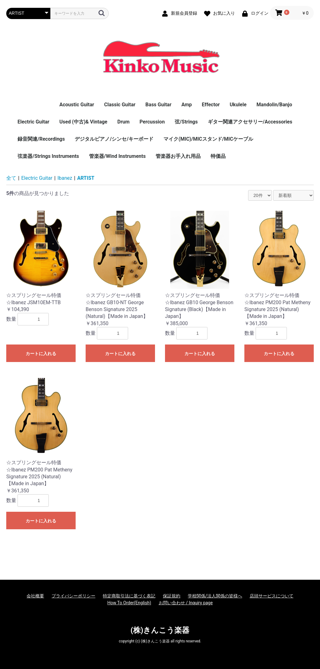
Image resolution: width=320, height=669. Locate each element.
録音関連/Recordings (41, 139)
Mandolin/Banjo (274, 105)
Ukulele (238, 105)
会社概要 (35, 595)
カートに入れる (41, 353)
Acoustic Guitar (76, 105)
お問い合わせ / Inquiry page (186, 602)
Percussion (152, 122)
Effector (211, 105)
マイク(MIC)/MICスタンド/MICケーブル (208, 139)
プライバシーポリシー (73, 595)
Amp (186, 105)
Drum (123, 122)
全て (11, 178)
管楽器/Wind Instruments (117, 156)
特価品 (218, 156)
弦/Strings (186, 122)
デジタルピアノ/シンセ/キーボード (114, 139)
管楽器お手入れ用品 (178, 156)
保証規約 (171, 595)
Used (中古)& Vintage (83, 122)
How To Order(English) (129, 602)
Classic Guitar (119, 105)
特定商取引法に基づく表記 (129, 595)
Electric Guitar (33, 122)
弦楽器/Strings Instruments (48, 156)
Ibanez (65, 178)
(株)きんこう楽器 (160, 630)
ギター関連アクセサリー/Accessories (250, 122)
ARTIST (85, 178)
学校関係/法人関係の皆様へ (215, 595)
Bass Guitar (158, 105)
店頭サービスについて (271, 595)
